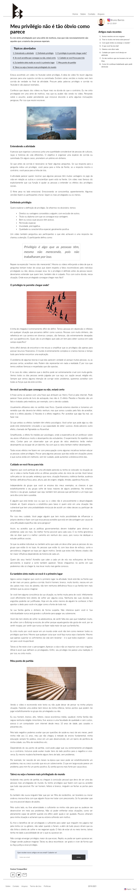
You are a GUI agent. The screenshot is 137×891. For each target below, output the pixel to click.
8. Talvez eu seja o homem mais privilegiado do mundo (34, 67)
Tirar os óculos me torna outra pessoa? (116, 39)
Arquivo (101, 14)
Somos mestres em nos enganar (113, 36)
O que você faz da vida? (110, 46)
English (129, 889)
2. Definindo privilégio (45, 53)
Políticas (47, 886)
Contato (91, 14)
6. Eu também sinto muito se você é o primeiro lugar (34, 62)
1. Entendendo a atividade (23, 53)
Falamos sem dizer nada (110, 49)
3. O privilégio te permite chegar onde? (71, 53)
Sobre (83, 14)
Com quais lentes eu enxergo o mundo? (116, 43)
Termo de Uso (35, 886)
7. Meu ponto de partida (66, 62)
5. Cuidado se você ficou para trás (71, 58)
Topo (134, 889)
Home (75, 14)
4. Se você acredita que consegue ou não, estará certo (34, 58)
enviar (79, 857)
